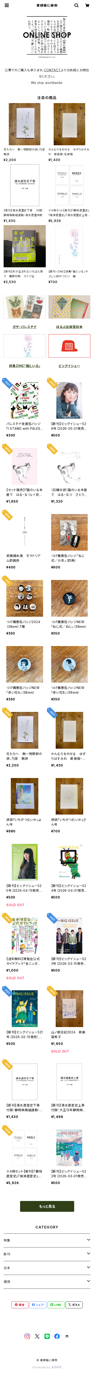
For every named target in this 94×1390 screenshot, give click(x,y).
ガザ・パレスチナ (25, 327)
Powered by (47, 1367)
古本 (7, 1268)
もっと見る (47, 1206)
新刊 (7, 1254)
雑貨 (7, 1282)
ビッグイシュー (69, 366)
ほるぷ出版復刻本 (69, 327)
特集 (7, 1240)
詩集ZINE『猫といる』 (24, 366)
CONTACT (52, 70)
